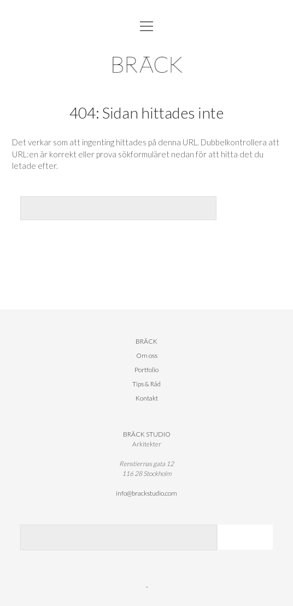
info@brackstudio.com (146, 493)
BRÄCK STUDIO (147, 434)
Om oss (146, 355)
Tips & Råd (146, 384)
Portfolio (146, 370)
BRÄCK (146, 341)
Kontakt (147, 398)
